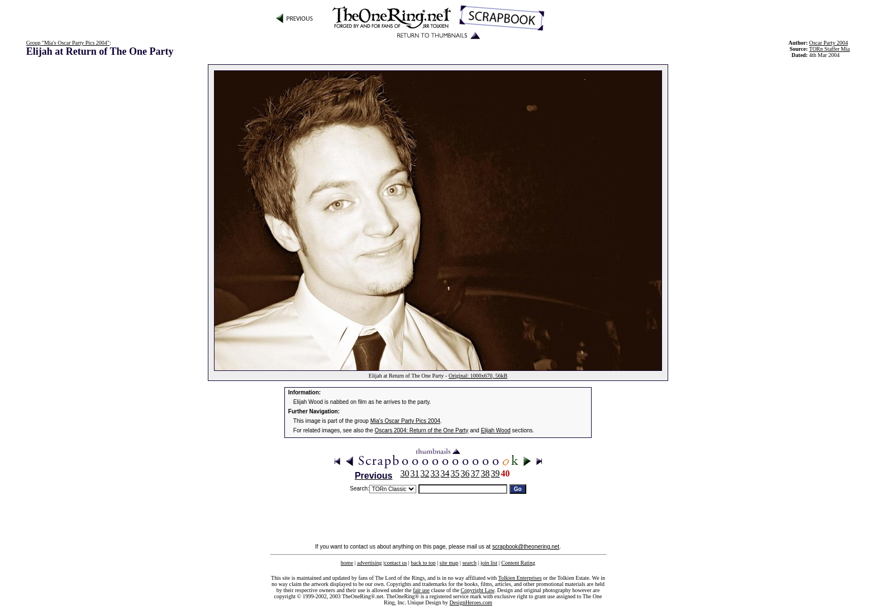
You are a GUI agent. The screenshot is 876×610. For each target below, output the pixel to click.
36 (465, 473)
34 (445, 473)
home (347, 563)
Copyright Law (477, 590)
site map (449, 563)
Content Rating (518, 563)
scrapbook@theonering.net (525, 547)
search (469, 563)
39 (495, 473)
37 (475, 473)
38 (485, 473)
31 (415, 473)
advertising (369, 563)
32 (425, 473)
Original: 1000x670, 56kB (478, 376)
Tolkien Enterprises (520, 578)
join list (488, 563)
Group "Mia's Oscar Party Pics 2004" (68, 43)
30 (405, 473)
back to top (423, 563)
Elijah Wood (496, 430)
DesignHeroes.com (471, 602)
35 (455, 473)
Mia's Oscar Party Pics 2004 (405, 421)
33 (435, 473)
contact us (395, 563)
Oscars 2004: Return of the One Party (422, 430)
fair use (421, 590)
